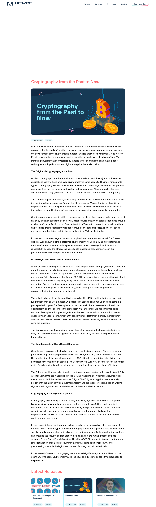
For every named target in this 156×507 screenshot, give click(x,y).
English (124, 4)
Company (99, 4)
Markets (87, 4)
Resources (111, 4)
